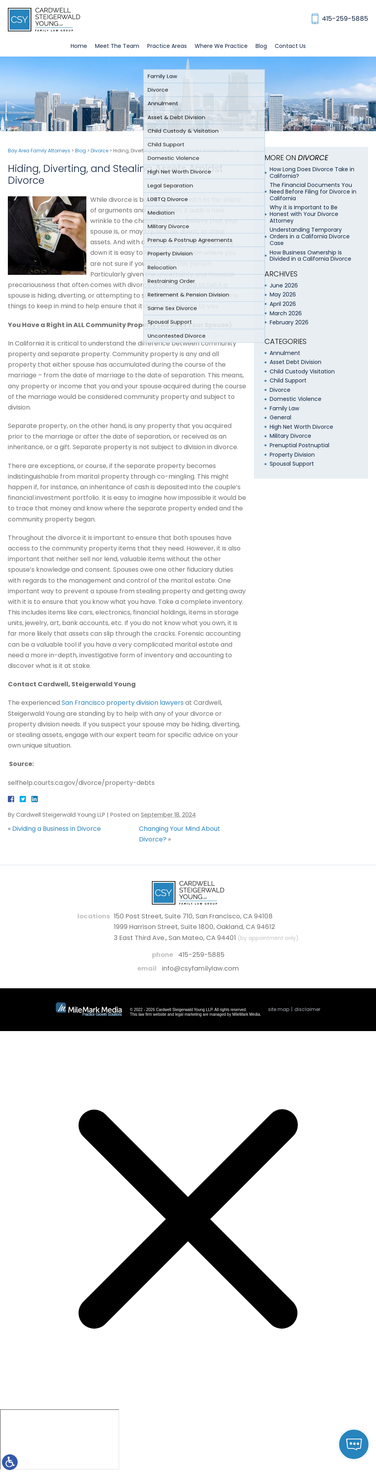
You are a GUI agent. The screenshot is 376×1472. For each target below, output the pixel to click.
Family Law (284, 408)
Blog (261, 46)
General (280, 417)
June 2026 (284, 285)
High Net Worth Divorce (301, 427)
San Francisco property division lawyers (123, 702)
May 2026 (283, 294)
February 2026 (289, 322)
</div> (59, 1439)
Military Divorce (290, 436)
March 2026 (286, 313)
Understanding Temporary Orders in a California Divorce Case (310, 236)
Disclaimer (307, 1009)
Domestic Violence (295, 399)
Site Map (278, 1009)
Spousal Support (292, 464)
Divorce (99, 150)
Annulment (285, 353)
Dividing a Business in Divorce (56, 828)
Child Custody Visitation (302, 371)
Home (79, 46)
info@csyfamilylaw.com (200, 968)
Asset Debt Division (295, 362)
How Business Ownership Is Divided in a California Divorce (310, 256)
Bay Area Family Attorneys (39, 150)
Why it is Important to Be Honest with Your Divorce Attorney (304, 214)
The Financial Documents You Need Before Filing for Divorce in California (313, 191)
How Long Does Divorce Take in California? (312, 172)
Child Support (288, 380)
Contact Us (290, 46)
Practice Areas (167, 46)
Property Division (292, 455)
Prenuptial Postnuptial (299, 445)
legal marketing (188, 1014)
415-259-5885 (201, 954)
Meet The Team (117, 46)
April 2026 (283, 304)
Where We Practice (221, 46)
